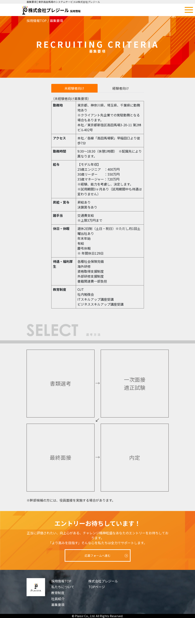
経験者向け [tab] (120, 88)
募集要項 (57, 604)
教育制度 (57, 592)
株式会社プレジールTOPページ (103, 584)
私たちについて (62, 586)
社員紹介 (57, 598)
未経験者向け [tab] (74, 88)
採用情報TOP (37, 20)
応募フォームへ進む (98, 555)
